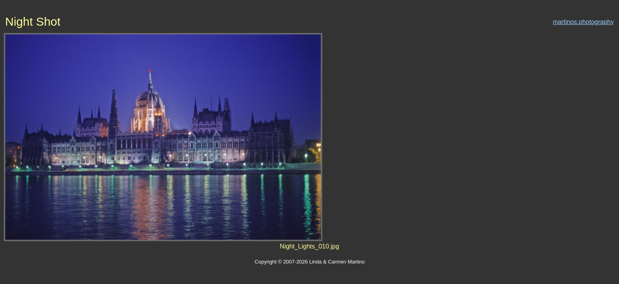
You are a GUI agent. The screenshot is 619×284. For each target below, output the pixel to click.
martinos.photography (583, 22)
